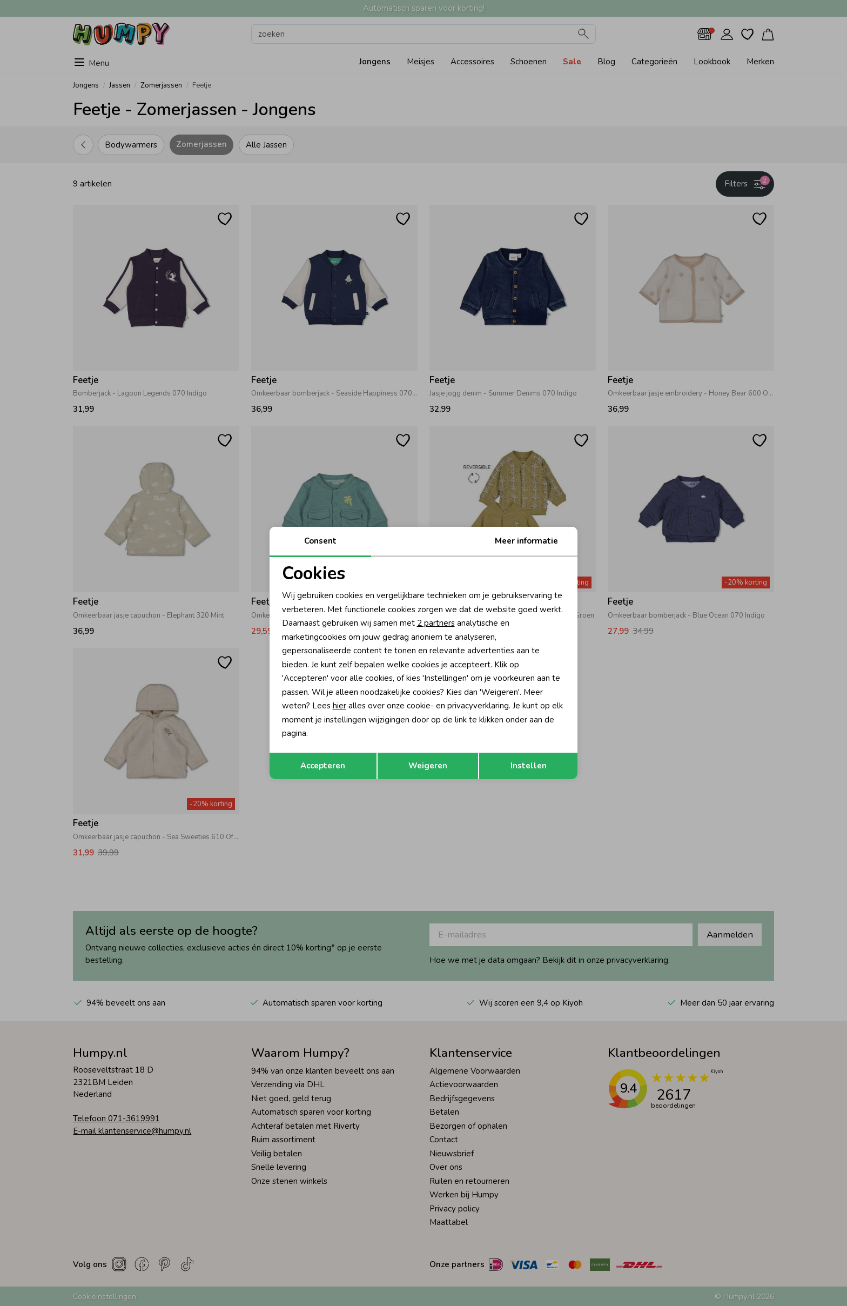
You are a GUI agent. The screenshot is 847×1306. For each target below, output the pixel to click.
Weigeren (427, 765)
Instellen (528, 765)
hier (339, 705)
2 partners (436, 623)
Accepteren (322, 765)
